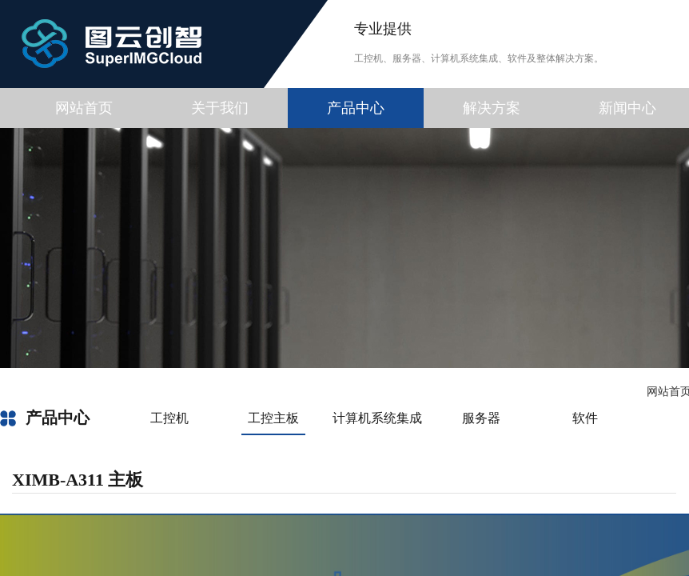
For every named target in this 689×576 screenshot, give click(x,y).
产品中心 (355, 108)
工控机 (169, 418)
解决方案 (491, 108)
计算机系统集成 (377, 418)
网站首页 (84, 108)
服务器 (481, 418)
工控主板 (273, 418)
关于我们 (220, 108)
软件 (585, 418)
